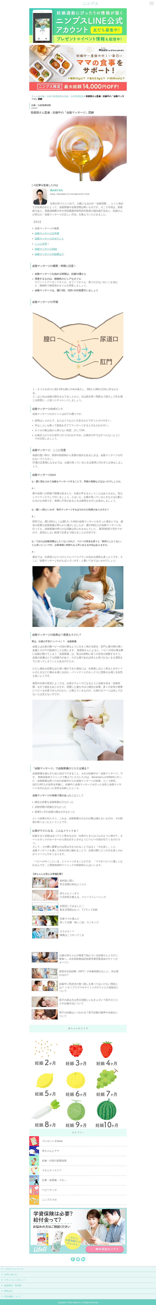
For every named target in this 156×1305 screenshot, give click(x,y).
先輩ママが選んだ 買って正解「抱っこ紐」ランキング (79, 920)
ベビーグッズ (49, 1190)
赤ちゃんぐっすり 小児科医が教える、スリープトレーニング (83, 895)
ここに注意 (41, 244)
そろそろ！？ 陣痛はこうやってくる (72, 933)
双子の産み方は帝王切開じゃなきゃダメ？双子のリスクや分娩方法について (88, 1002)
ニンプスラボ (49, 1199)
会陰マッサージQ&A (46, 249)
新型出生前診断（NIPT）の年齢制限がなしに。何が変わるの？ (88, 973)
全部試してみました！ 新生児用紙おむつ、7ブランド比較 (79, 908)
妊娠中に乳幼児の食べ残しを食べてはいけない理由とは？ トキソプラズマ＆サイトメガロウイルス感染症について (88, 987)
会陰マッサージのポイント (49, 238)
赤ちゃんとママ (50, 1151)
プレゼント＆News (52, 1141)
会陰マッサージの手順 (47, 233)
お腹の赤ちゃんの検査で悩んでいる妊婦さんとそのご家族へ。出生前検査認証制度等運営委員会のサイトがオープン (88, 959)
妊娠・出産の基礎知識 (51, 96)
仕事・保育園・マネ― (54, 1180)
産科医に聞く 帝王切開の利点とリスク (73, 882)
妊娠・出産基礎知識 (73, 96)
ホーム (35, 96)
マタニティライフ (52, 1170)
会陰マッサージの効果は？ (49, 254)
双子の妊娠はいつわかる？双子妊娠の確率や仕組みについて (88, 1014)
